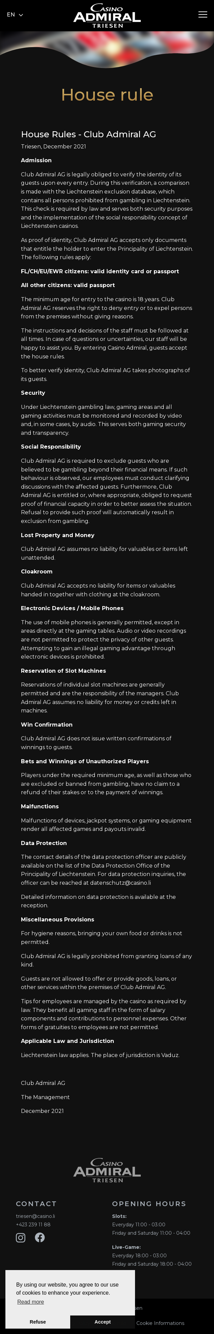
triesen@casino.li (35, 1216)
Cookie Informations (160, 1323)
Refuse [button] (38, 1322)
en (15, 14)
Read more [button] (30, 1302)
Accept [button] (103, 1322)
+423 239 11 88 (33, 1225)
